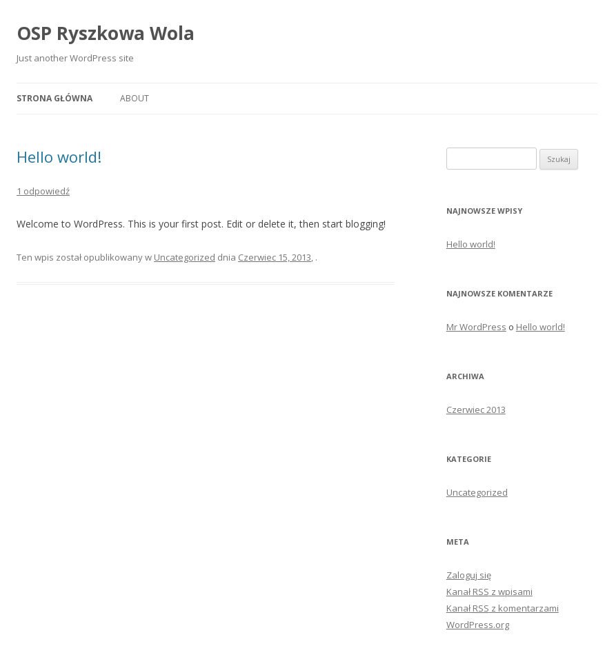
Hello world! (59, 156)
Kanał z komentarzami (502, 608)
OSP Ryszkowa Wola (106, 33)
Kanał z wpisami (489, 591)
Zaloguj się (468, 575)
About (134, 98)
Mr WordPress (476, 327)
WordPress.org (477, 624)
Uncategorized (184, 257)
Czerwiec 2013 (476, 409)
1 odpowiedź (43, 191)
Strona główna (54, 98)
